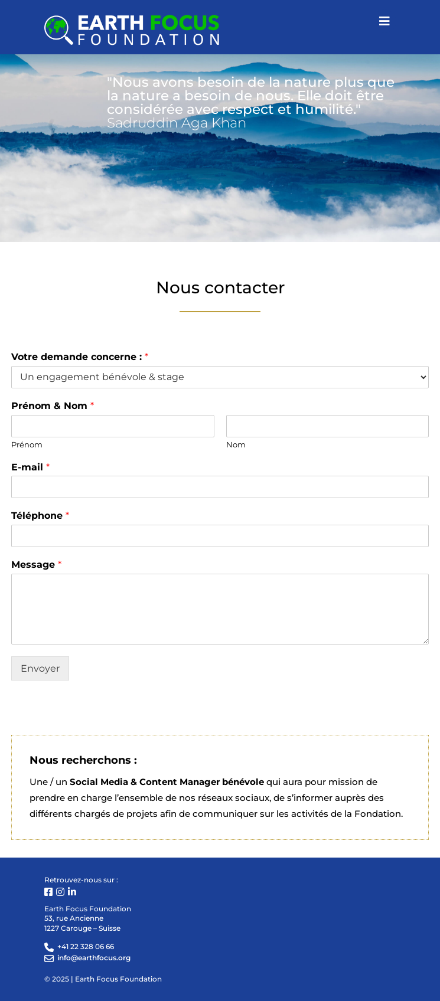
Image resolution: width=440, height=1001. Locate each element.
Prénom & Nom (52, 405)
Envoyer (40, 668)
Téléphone (40, 515)
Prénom (27, 444)
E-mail (30, 467)
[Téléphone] (220, 536)
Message (36, 564)
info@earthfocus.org (94, 957)
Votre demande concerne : (79, 356)
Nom (236, 444)
